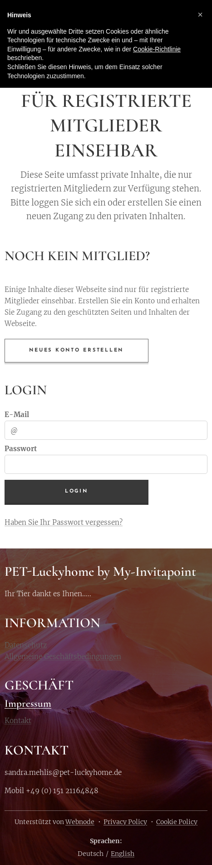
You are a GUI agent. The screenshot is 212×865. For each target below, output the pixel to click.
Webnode (79, 822)
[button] (200, 14)
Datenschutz (26, 645)
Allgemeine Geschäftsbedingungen (63, 656)
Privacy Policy (125, 822)
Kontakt (18, 721)
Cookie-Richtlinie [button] (157, 49)
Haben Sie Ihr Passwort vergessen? (64, 522)
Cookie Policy (176, 822)
